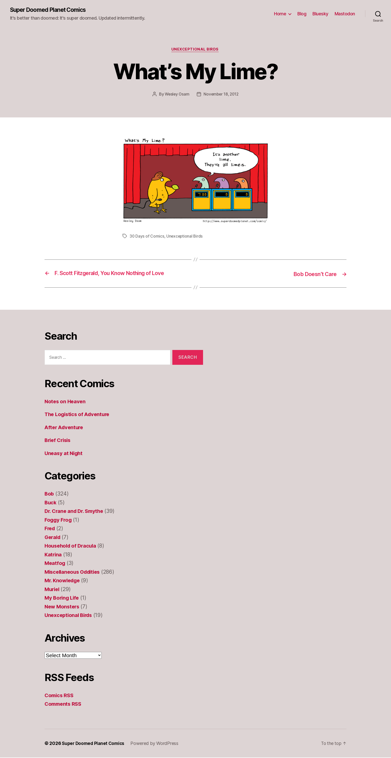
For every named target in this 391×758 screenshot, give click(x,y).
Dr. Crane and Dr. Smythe (76, 511)
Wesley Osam (176, 95)
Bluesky (320, 14)
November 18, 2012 (221, 95)
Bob (49, 494)
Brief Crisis (59, 440)
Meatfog (55, 563)
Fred (50, 529)
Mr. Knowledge (64, 581)
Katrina (53, 555)
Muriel (53, 590)
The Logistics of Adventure (79, 415)
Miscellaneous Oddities (74, 572)
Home (280, 14)
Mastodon (345, 14)
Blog (301, 14)
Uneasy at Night (64, 454)
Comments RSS (64, 704)
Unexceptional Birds (195, 50)
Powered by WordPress (157, 743)
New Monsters (63, 607)
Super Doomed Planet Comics (51, 10)
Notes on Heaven (66, 402)
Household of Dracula (72, 546)
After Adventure (65, 428)
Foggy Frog (59, 520)
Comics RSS (60, 696)
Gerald (53, 537)
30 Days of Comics (147, 237)
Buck (51, 503)
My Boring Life (63, 598)
